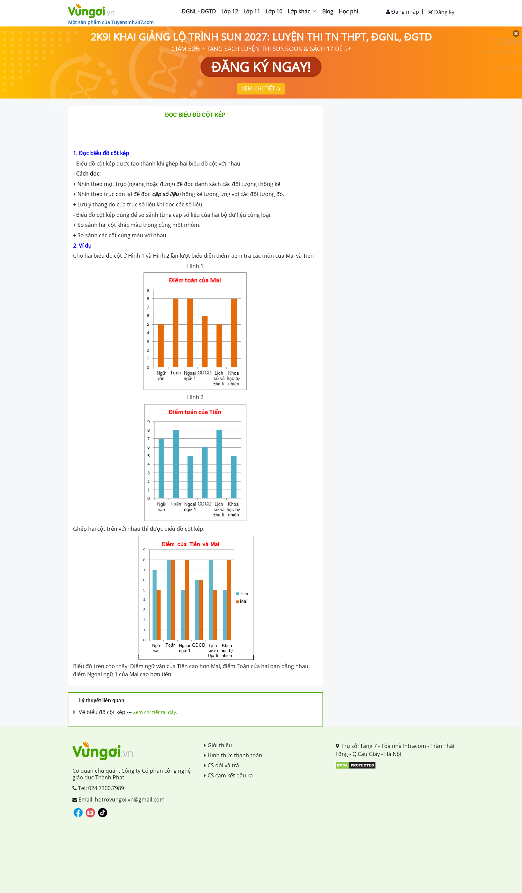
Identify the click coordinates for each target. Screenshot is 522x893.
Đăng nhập (402, 11)
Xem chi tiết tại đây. (155, 712)
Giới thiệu (218, 745)
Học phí (348, 11)
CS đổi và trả (221, 765)
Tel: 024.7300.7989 (98, 788)
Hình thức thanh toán (233, 755)
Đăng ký (441, 12)
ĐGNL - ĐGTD (199, 11)
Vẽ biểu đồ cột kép (102, 712)
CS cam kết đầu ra (228, 775)
